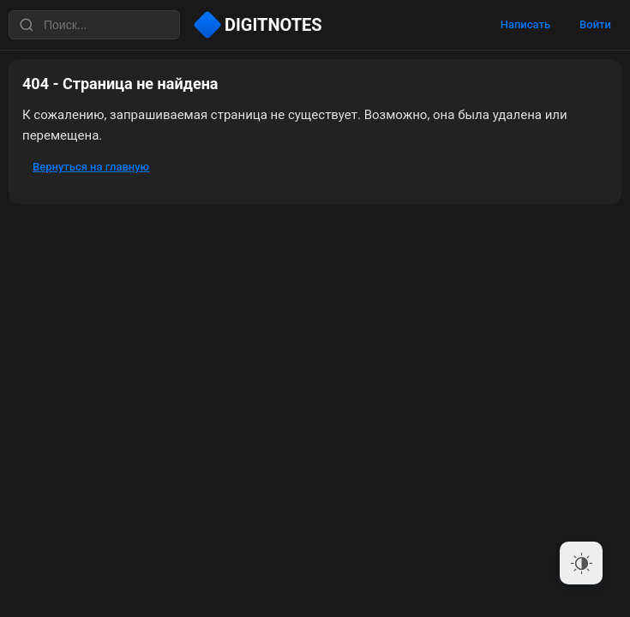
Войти (595, 24)
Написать (525, 24)
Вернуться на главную (91, 166)
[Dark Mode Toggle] (581, 563)
